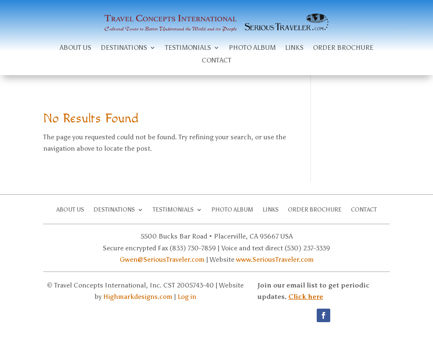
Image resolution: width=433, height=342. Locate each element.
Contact (216, 60)
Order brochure (343, 48)
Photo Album (252, 48)
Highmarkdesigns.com (138, 297)
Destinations (124, 48)
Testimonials (188, 48)
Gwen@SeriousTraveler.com (162, 259)
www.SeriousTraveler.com (275, 259)
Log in (187, 297)
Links (294, 48)
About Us (75, 48)
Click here (305, 297)
